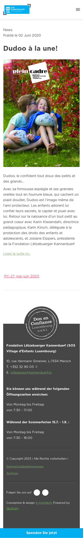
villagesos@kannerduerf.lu (31, 372)
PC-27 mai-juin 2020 (21, 276)
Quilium (12, 508)
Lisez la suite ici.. (17, 253)
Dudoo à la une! (30, 49)
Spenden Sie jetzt (41, 533)
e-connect (44, 502)
